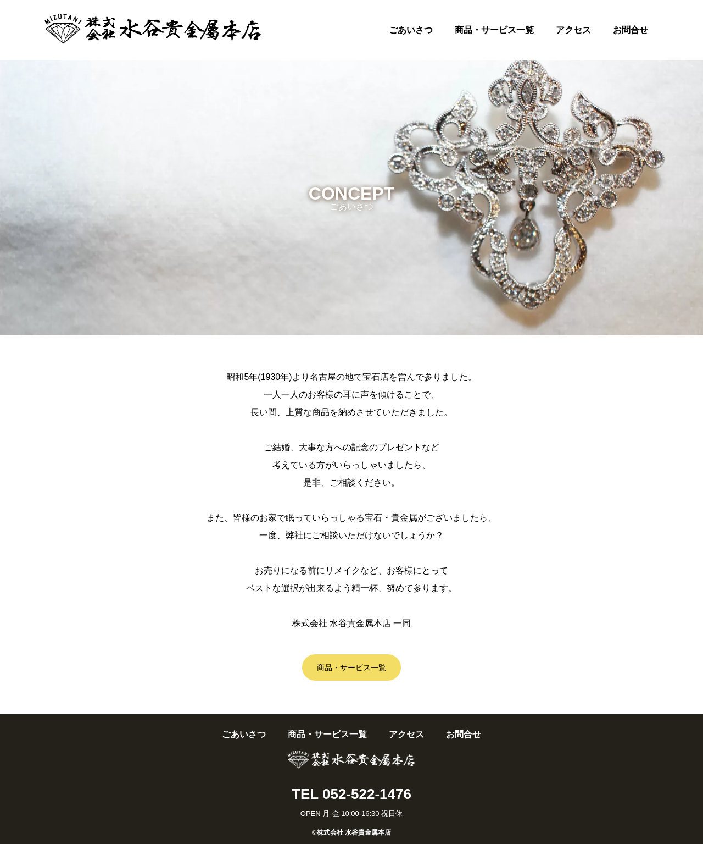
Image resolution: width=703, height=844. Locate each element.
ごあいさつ (411, 30)
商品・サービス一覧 (494, 30)
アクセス (573, 30)
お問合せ (630, 30)
